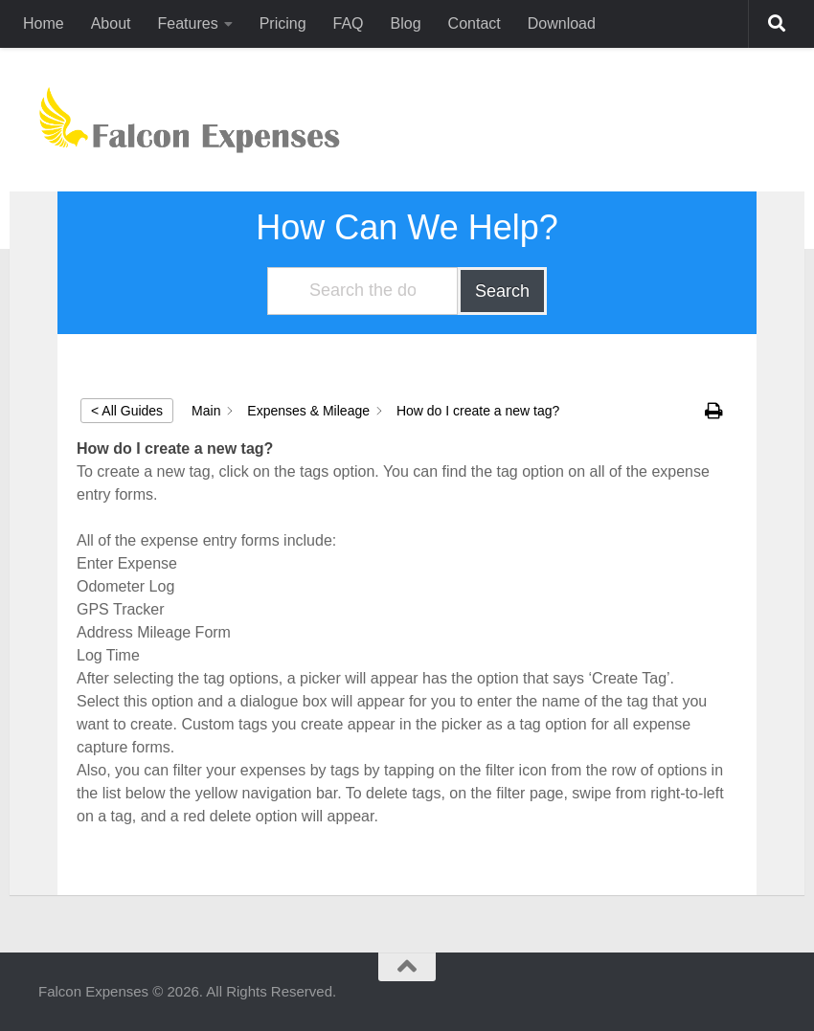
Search (502, 291)
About (111, 23)
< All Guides (127, 410)
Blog (406, 23)
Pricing (283, 23)
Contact (474, 23)
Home (43, 23)
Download (562, 23)
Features (188, 23)
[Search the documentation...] (362, 291)
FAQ (348, 23)
